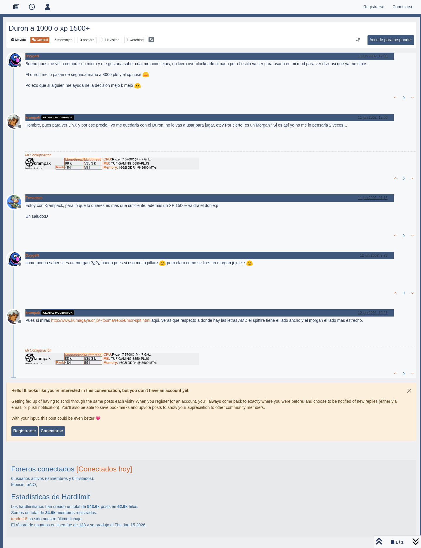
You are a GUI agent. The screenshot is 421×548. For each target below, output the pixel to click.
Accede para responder (391, 39)
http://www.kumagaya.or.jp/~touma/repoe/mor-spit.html (100, 320)
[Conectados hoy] (104, 469)
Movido (18, 40)
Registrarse (24, 430)
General (40, 40)
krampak (32, 117)
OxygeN (32, 56)
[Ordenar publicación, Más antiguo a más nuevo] (358, 40)
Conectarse (52, 430)
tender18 (19, 518)
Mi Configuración (38, 155)
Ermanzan (34, 198)
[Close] (409, 391)
